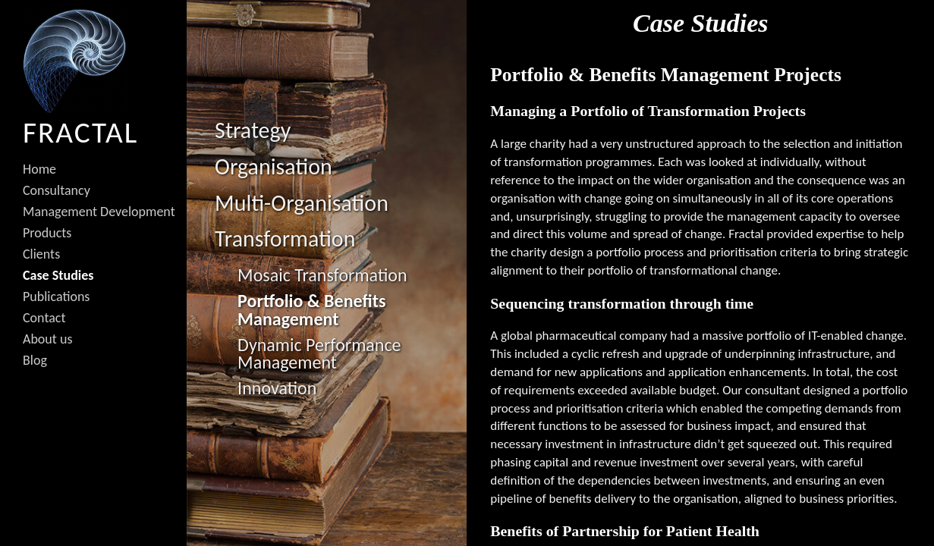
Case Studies (58, 275)
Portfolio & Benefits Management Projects (665, 75)
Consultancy (56, 190)
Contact (44, 317)
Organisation (273, 166)
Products (47, 232)
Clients (41, 254)
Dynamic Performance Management (319, 354)
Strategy (253, 130)
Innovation (276, 388)
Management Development (99, 211)
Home (39, 169)
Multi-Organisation (301, 203)
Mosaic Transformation (322, 275)
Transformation (285, 238)
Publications (56, 296)
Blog (35, 360)
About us (47, 339)
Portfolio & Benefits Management (311, 310)
